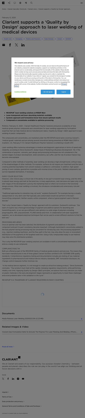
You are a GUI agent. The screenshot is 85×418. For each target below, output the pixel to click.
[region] (42, 77)
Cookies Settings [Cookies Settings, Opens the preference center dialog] (20, 92)
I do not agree (48, 92)
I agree (63, 92)
